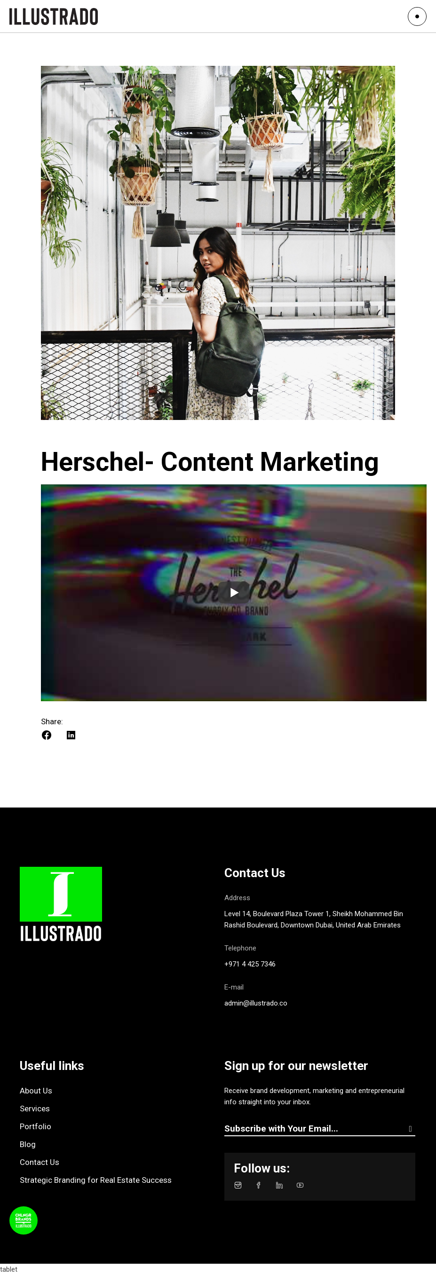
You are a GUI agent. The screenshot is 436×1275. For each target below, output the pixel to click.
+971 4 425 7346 (250, 964)
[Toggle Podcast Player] (23, 1220)
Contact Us (39, 1162)
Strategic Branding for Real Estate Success (96, 1180)
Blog (28, 1144)
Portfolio (35, 1126)
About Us (36, 1090)
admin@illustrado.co (255, 1003)
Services (35, 1108)
